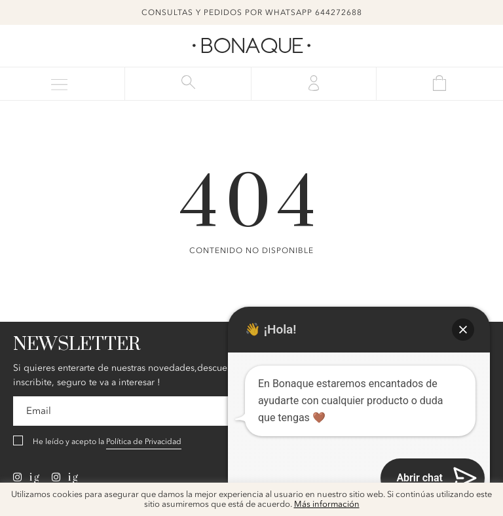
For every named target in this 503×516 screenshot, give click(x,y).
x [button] (483, 497)
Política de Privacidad (143, 441)
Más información (327, 504)
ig (26, 477)
